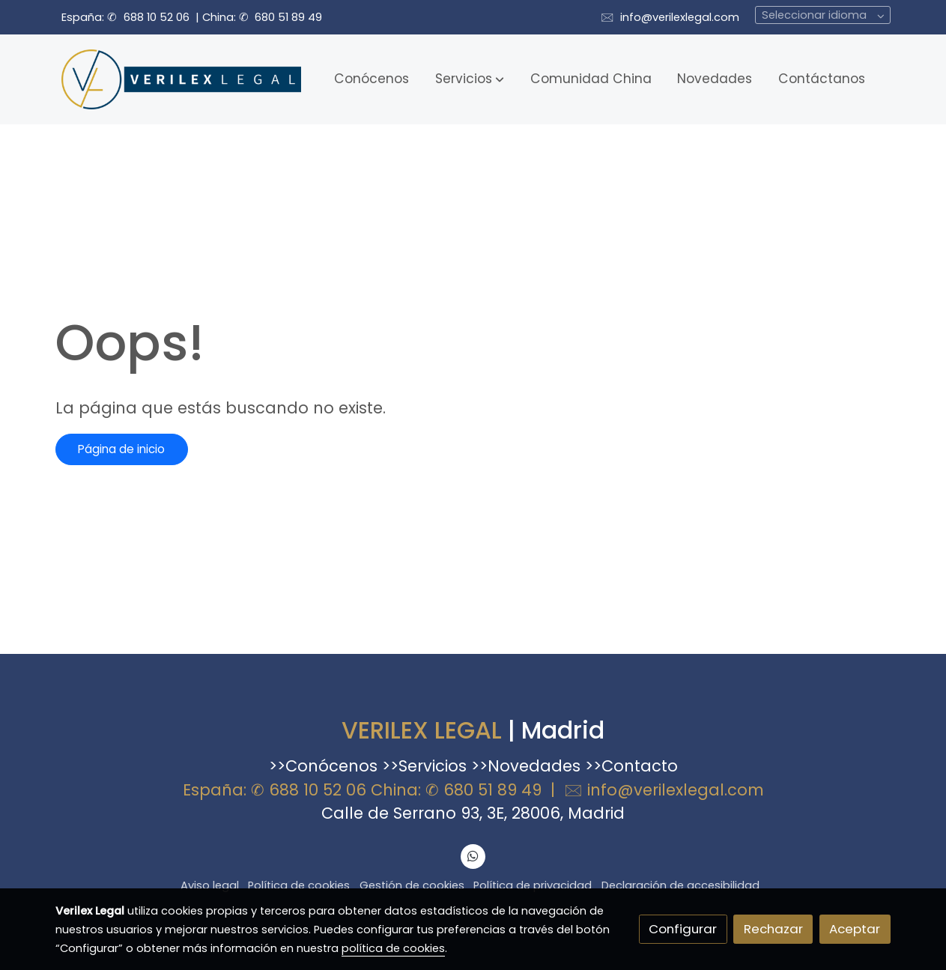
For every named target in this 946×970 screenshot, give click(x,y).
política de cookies (393, 948)
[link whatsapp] (473, 855)
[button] (469, 79)
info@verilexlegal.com (679, 17)
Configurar (683, 929)
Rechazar (773, 929)
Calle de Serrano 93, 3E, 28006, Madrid (473, 813)
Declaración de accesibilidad (680, 885)
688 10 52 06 (156, 17)
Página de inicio (121, 449)
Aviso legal (210, 885)
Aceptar (854, 929)
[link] (181, 79)
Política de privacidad (532, 885)
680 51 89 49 (288, 17)
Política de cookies (299, 885)
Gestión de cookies (412, 885)
